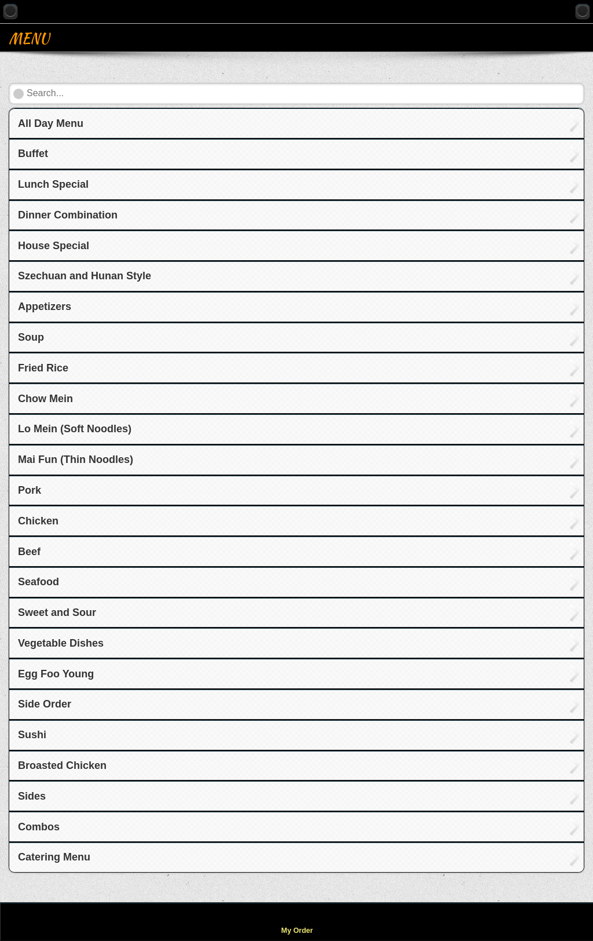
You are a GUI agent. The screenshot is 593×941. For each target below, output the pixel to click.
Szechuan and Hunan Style (84, 276)
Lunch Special (53, 184)
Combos (39, 827)
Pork (29, 490)
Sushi (32, 735)
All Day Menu (50, 123)
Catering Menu (54, 857)
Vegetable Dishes (61, 643)
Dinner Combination (68, 215)
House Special (53, 245)
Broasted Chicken (62, 765)
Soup (31, 337)
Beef (29, 551)
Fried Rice (43, 368)
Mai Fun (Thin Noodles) (75, 459)
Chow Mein (45, 398)
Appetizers (44, 306)
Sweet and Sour (57, 612)
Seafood (38, 582)
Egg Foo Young (56, 674)
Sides (32, 796)
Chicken (38, 521)
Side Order (44, 704)
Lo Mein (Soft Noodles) (74, 429)
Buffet (33, 153)
